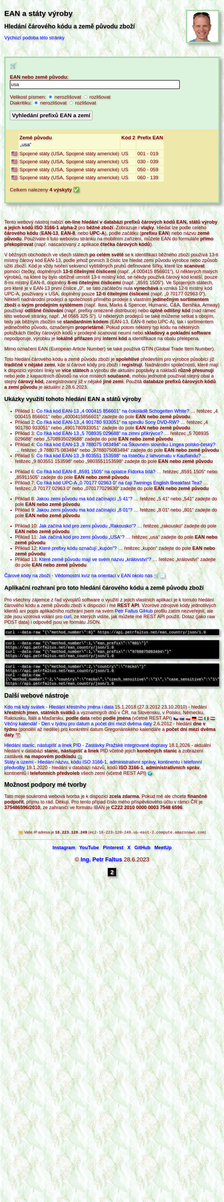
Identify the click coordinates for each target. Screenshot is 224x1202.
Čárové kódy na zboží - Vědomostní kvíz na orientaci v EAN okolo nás (78, 575)
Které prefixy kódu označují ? (78, 548)
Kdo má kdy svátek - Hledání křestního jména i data (58, 715)
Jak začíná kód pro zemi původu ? (87, 526)
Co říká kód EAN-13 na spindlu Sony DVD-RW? (107, 422)
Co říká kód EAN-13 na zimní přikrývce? (99, 433)
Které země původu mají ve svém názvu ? (95, 559)
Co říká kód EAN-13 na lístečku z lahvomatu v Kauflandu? (118, 455)
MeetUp (163, 856)
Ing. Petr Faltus (101, 868)
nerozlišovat (65, 97)
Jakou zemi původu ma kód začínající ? (84, 498)
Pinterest (113, 856)
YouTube (89, 856)
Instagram (63, 856)
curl (67, 616)
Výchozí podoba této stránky (34, 37)
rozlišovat (97, 97)
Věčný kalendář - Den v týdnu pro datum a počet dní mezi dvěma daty (78, 731)
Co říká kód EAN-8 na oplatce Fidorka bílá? (96, 471)
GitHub (142, 856)
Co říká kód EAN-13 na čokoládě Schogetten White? (112, 411)
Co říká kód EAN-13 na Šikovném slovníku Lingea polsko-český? (125, 444)
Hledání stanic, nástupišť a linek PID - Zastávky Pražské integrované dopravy (86, 753)
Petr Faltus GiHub (134, 611)
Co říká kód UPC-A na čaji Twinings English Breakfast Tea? (119, 482)
